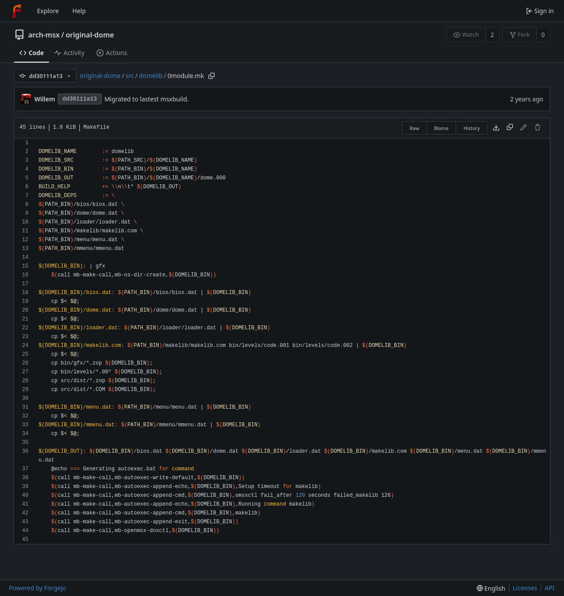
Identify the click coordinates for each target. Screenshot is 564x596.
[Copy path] (211, 76)
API (549, 588)
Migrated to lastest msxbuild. (146, 99)
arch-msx (44, 34)
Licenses (525, 588)
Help (79, 11)
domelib (151, 75)
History (472, 128)
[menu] (491, 588)
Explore (48, 11)
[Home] (16, 11)
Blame (441, 128)
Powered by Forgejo (37, 588)
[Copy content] (509, 127)
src (130, 75)
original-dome (90, 34)
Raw (414, 128)
